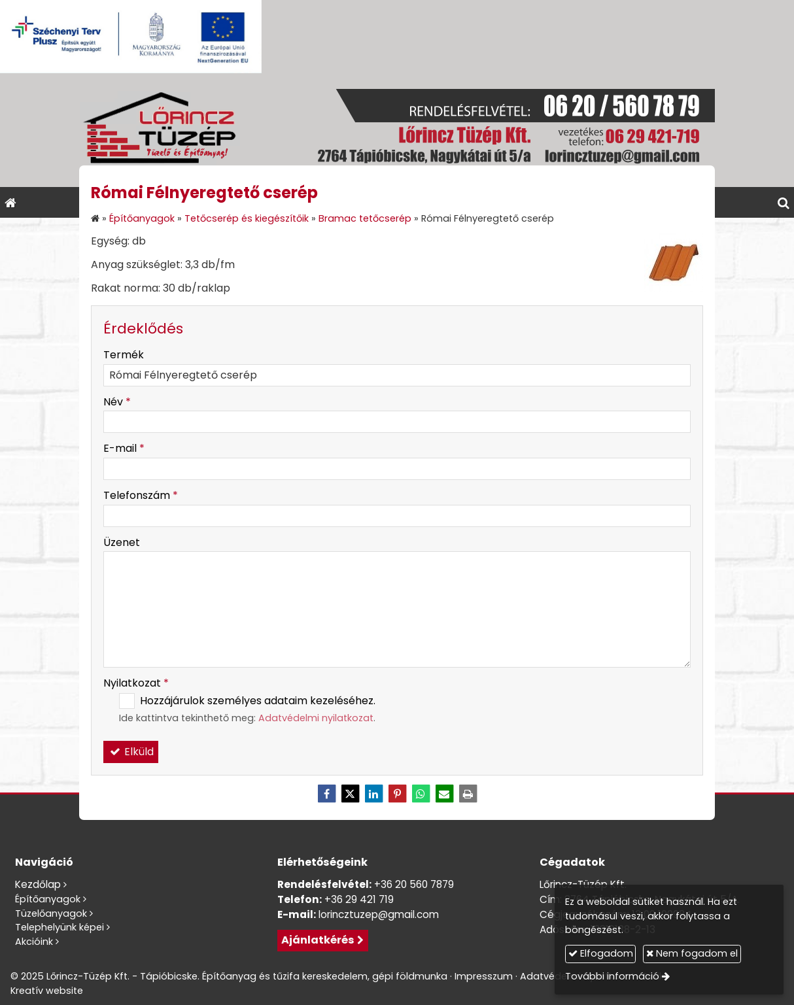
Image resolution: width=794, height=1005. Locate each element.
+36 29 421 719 (359, 899)
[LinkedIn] (373, 793)
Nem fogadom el (692, 953)
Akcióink (34, 941)
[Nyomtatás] (467, 793)
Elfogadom (600, 953)
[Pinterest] (397, 793)
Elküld (131, 751)
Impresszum (484, 976)
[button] (783, 202)
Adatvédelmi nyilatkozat (315, 717)
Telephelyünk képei (59, 927)
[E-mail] (444, 793)
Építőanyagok (47, 899)
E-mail (124, 448)
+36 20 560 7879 (414, 884)
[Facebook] (326, 793)
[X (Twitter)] (349, 793)
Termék (123, 354)
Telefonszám (140, 495)
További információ (612, 976)
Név (117, 401)
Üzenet (121, 542)
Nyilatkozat (136, 682)
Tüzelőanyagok (51, 913)
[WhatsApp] (420, 793)
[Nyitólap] (397, 130)
